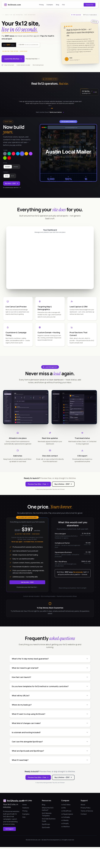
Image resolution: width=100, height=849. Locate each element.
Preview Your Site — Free (38, 484)
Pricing (41, 5)
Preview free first (32, 59)
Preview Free (89, 4)
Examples (50, 5)
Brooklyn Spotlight (75, 60)
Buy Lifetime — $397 (63, 484)
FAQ (63, 5)
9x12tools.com (12, 4)
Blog (57, 5)
